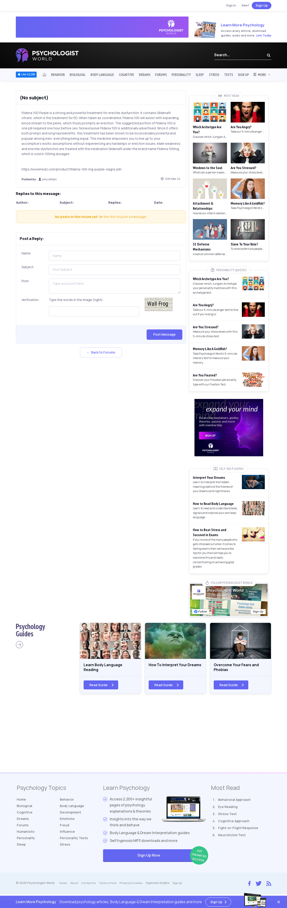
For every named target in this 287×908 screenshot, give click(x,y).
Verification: (30, 300)
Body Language (102, 74)
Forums (161, 74)
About (75, 886)
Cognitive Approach (233, 824)
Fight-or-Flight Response (238, 831)
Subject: (28, 267)
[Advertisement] (144, 739)
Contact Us (90, 886)
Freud (65, 830)
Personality (181, 74)
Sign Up (262, 5)
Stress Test (227, 817)
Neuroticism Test (232, 838)
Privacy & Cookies (135, 886)
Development (71, 816)
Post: (26, 281)
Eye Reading (228, 810)
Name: (26, 253)
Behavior (58, 74)
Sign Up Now (171, 858)
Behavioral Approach (234, 802)
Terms (111, 886)
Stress (214, 74)
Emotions (68, 823)
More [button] (259, 74)
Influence (68, 838)
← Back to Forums (101, 352)
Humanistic (26, 838)
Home (22, 802)
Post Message (164, 334)
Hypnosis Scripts (163, 886)
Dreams (144, 74)
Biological (78, 74)
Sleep (200, 74)
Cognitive (126, 74)
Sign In (231, 5)
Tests (228, 74)
